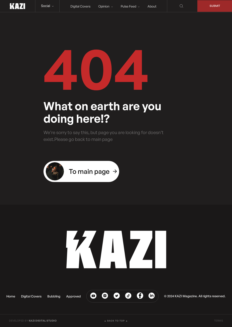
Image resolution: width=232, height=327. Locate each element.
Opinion (104, 6)
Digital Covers (79, 6)
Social (47, 6)
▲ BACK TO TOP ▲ (116, 320)
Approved (73, 296)
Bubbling (53, 296)
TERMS (218, 320)
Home (10, 296)
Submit (214, 6)
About (150, 6)
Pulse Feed (129, 6)
